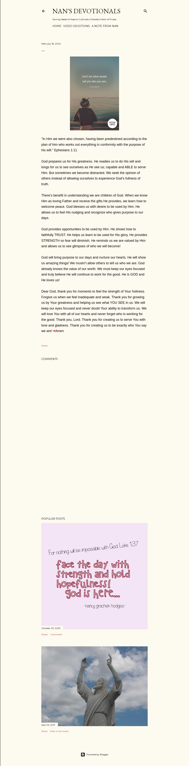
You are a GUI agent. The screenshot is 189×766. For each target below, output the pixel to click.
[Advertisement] (94, 482)
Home (56, 26)
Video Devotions (76, 26)
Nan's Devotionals (86, 11)
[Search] (145, 10)
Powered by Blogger (94, 754)
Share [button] (44, 345)
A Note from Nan (105, 26)
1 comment (56, 634)
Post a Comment (59, 731)
